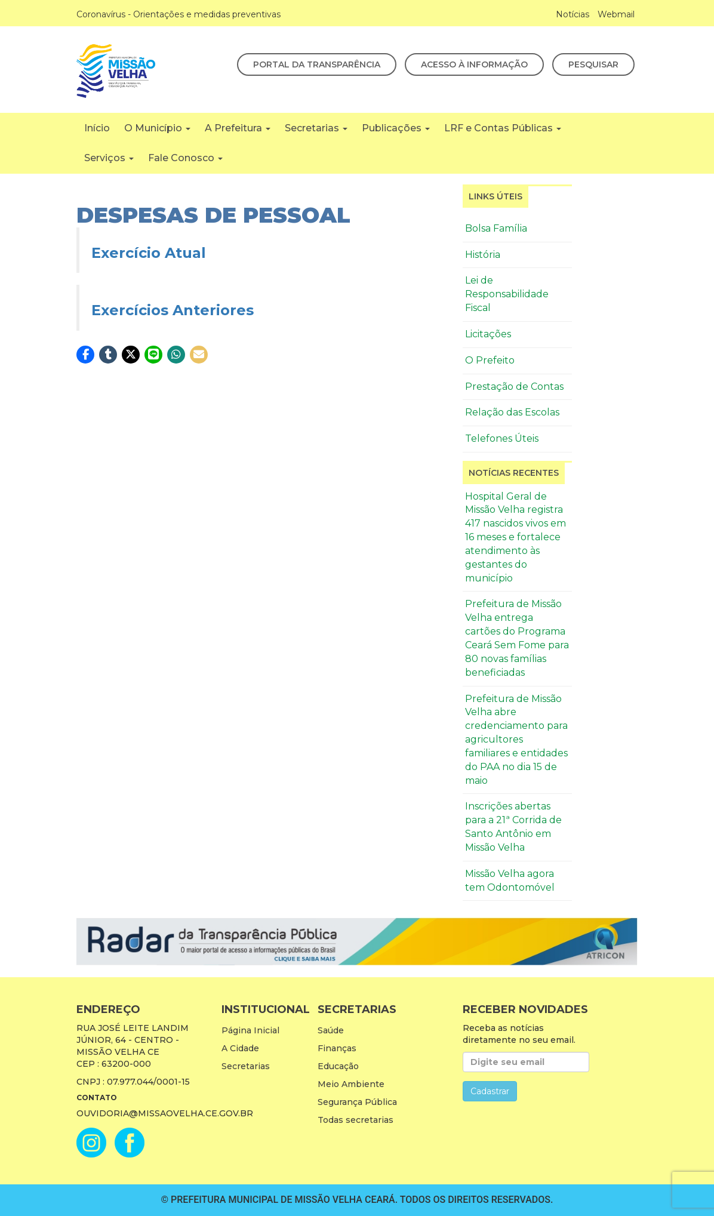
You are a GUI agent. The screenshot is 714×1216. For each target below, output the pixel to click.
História (482, 254)
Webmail (616, 14)
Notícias (572, 14)
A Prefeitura (237, 128)
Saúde (331, 1030)
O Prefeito (490, 360)
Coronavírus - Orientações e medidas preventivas (178, 14)
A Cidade (240, 1048)
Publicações (396, 128)
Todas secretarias (355, 1120)
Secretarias (316, 128)
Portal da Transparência (316, 64)
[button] (85, 355)
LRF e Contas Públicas (502, 128)
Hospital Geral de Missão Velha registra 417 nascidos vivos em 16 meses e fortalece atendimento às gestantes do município (515, 537)
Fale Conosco (185, 158)
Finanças (337, 1048)
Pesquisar (593, 64)
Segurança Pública (357, 1102)
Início (97, 128)
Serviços (109, 158)
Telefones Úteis (501, 438)
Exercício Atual (148, 252)
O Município (157, 128)
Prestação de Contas (514, 386)
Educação (338, 1066)
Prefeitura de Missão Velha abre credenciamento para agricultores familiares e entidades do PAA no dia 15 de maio (516, 739)
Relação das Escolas (512, 412)
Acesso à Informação (474, 64)
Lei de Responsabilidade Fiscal (507, 294)
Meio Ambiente (351, 1084)
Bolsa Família (496, 228)
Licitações (488, 334)
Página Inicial (250, 1030)
